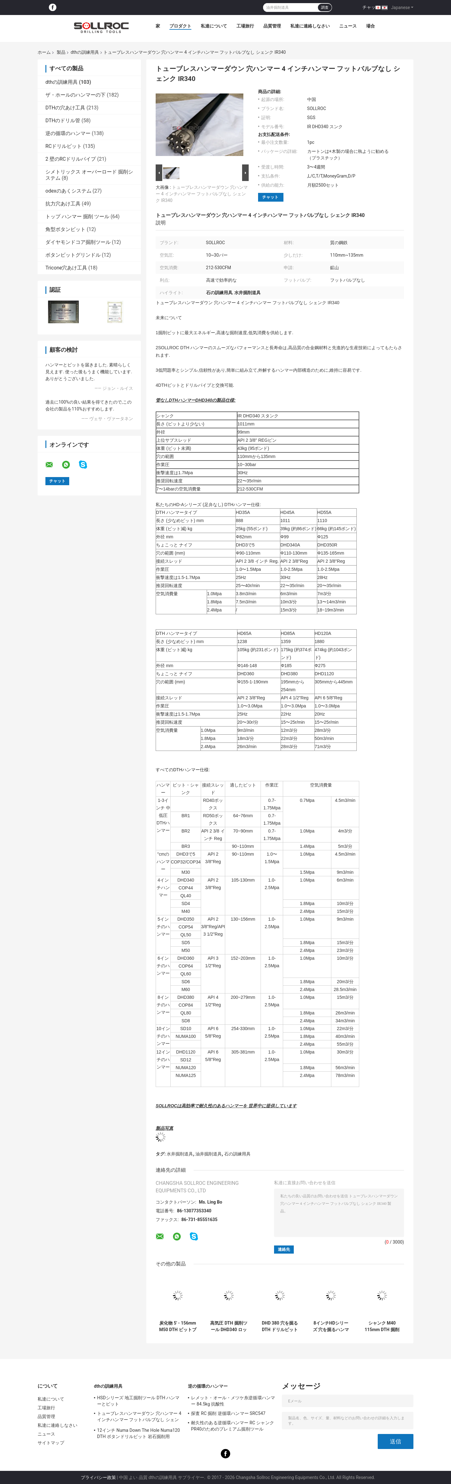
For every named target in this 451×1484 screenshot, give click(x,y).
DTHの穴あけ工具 (65, 108)
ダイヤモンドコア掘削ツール (78, 242)
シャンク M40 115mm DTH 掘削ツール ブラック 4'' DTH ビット (382, 1326)
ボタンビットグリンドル (73, 255)
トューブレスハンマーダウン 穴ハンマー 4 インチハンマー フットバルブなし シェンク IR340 (202, 194)
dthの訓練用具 (84, 52)
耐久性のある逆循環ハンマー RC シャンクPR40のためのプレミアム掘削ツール (232, 1425)
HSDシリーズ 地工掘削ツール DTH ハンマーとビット (138, 1400)
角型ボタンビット (65, 229)
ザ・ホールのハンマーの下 (75, 95)
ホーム (44, 52)
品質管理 (272, 25)
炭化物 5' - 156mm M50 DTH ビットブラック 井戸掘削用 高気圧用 (177, 1326)
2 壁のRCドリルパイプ (70, 159)
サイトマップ (51, 1442)
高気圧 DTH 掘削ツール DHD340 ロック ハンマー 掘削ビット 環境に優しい (228, 1326)
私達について (214, 25)
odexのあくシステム (68, 191)
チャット (371, 7)
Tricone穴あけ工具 (66, 268)
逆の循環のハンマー (68, 133)
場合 (370, 25)
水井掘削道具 (180, 1153)
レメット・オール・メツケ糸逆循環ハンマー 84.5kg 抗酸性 (233, 1400)
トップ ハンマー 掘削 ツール (77, 216)
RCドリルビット (63, 146)
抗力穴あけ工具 (62, 204)
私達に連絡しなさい (310, 25)
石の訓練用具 (237, 1153)
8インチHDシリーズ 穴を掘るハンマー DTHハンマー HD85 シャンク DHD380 (331, 1326)
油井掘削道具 (208, 1153)
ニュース (348, 25)
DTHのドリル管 (62, 120)
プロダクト (180, 25)
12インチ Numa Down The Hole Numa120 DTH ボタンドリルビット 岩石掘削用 (138, 1433)
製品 (61, 52)
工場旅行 (245, 25)
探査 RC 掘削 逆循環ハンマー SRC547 (228, 1413)
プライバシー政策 (98, 1477)
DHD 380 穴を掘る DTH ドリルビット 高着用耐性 (280, 1326)
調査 (325, 7)
